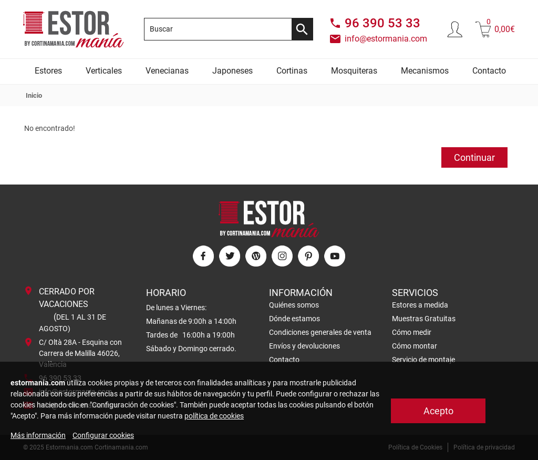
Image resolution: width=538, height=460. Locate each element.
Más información (38, 435)
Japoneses (232, 71)
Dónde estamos (294, 318)
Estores (48, 71)
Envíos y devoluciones (304, 346)
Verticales (104, 71)
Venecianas (167, 71)
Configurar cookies (103, 435)
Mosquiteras (354, 71)
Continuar (474, 157)
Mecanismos (425, 71)
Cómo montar (414, 346)
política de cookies (214, 416)
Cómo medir (411, 332)
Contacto (489, 71)
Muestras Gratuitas (424, 318)
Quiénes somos (294, 305)
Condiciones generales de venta (320, 332)
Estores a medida (420, 305)
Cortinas (291, 71)
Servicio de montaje (423, 359)
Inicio (34, 95)
